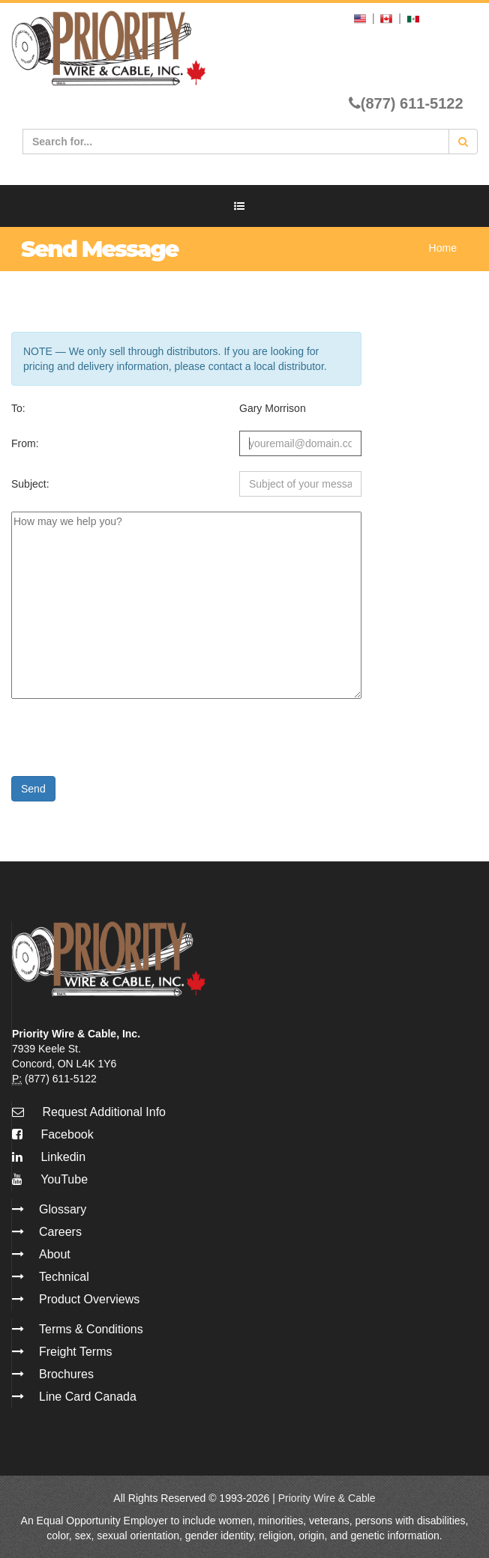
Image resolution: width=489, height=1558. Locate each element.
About (54, 1254)
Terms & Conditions (91, 1329)
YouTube (50, 1179)
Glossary (62, 1209)
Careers (60, 1231)
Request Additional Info (104, 1112)
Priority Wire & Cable (327, 1498)
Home (443, 248)
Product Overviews (89, 1299)
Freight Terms (75, 1351)
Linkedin (49, 1157)
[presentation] (125, 732)
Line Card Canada (87, 1396)
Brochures (66, 1374)
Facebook (53, 1134)
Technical (64, 1276)
